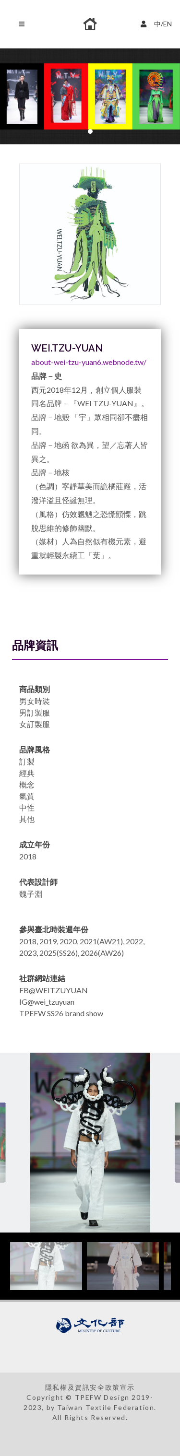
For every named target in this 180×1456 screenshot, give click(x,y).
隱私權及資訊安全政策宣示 (90, 1387)
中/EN (157, 23)
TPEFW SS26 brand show (61, 1013)
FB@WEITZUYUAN (53, 990)
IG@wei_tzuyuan (46, 1001)
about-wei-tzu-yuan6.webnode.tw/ (88, 361)
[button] (90, 131)
